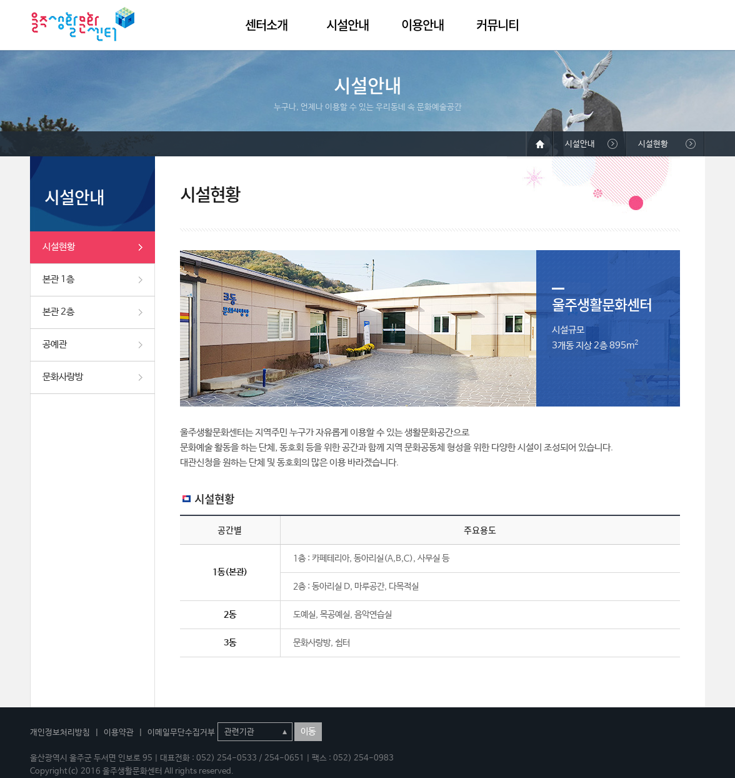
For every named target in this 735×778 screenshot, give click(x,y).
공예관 (54, 344)
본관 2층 (58, 311)
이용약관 (119, 732)
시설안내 (347, 25)
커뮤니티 (497, 25)
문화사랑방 (62, 376)
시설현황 (58, 246)
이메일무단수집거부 (181, 732)
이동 (308, 732)
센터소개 (266, 25)
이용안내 (422, 25)
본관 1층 (58, 279)
